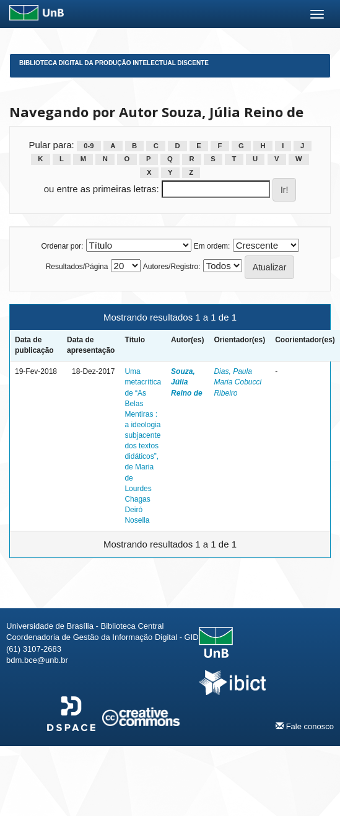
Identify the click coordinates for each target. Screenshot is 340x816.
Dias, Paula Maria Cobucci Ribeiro (237, 382)
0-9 (89, 145)
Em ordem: (212, 246)
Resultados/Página (77, 266)
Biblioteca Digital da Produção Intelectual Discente (114, 63)
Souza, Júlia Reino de (187, 382)
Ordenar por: (62, 246)
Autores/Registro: (172, 266)
